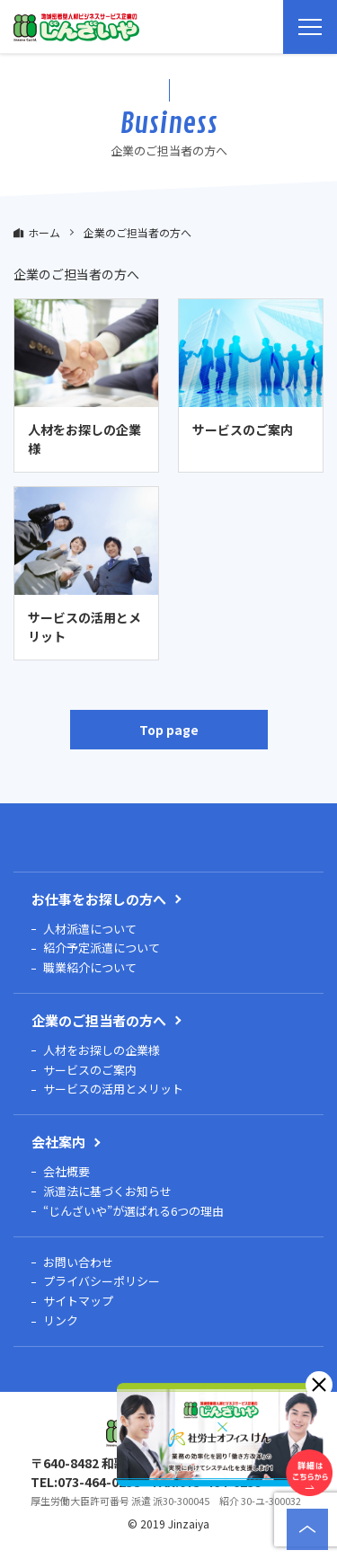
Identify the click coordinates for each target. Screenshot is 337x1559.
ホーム (44, 232)
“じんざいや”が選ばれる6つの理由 (133, 1211)
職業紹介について (90, 968)
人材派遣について (90, 929)
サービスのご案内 (90, 1070)
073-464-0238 (99, 1482)
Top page (169, 730)
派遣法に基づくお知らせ (107, 1192)
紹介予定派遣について (101, 948)
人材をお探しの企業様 (101, 1051)
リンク (60, 1321)
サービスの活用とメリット (113, 1089)
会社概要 (66, 1172)
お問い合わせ (78, 1263)
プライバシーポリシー (101, 1281)
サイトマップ (78, 1301)
